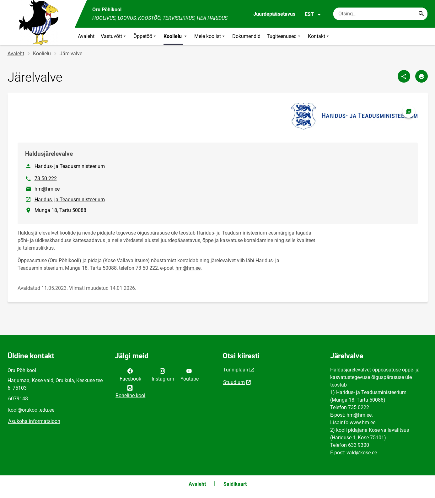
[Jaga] (404, 76)
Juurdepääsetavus (274, 14)
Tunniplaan (235, 370)
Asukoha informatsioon (34, 421)
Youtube (189, 374)
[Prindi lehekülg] (421, 76)
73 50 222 (46, 178)
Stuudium (234, 382)
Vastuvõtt (114, 36)
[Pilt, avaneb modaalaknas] (354, 116)
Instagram (163, 374)
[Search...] (421, 13)
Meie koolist (210, 36)
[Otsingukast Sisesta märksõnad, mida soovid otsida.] (380, 14)
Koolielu (176, 36)
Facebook (130, 374)
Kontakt (319, 36)
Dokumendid (246, 36)
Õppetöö (145, 36)
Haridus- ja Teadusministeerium (70, 199)
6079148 (18, 399)
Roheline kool (130, 391)
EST (313, 14)
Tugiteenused (284, 36)
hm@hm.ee (47, 189)
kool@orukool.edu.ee (31, 410)
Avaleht (86, 36)
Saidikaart (235, 484)
